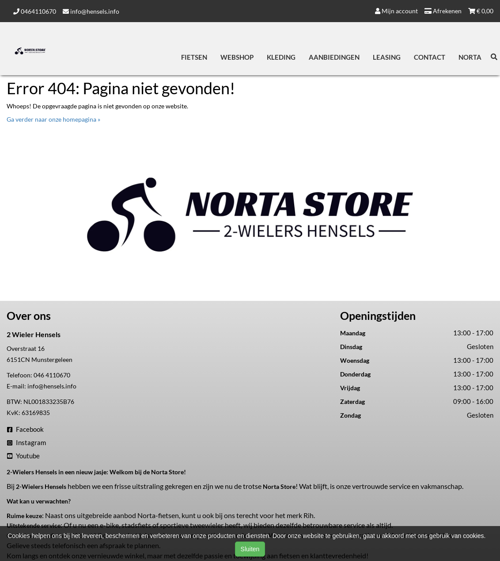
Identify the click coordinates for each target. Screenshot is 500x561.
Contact (429, 57)
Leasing (387, 57)
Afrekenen (443, 11)
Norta (469, 57)
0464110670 (34, 11)
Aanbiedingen (334, 57)
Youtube (23, 456)
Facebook (25, 429)
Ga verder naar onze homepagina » (53, 119)
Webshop (237, 57)
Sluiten (250, 549)
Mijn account (396, 11)
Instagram (26, 442)
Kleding (281, 57)
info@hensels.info (91, 11)
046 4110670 (52, 375)
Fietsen (194, 57)
